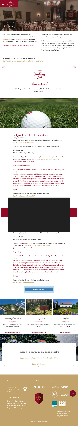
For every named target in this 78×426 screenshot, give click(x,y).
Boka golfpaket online (39, 289)
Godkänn (37, 227)
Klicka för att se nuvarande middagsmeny (48, 159)
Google (29, 216)
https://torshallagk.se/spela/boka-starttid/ (24, 142)
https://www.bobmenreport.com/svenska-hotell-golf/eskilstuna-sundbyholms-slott (24, 61)
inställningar (51, 220)
